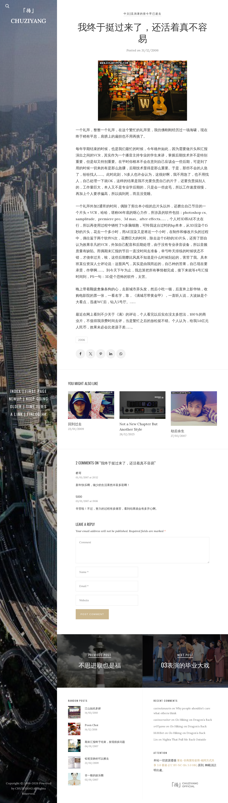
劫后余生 (178, 431)
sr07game (160, 730)
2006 (81, 340)
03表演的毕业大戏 (185, 668)
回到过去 (75, 424)
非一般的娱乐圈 (95, 779)
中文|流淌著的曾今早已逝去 (142, 13)
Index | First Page (28, 391)
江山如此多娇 (93, 712)
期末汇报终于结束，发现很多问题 (106, 745)
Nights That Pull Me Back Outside (185, 743)
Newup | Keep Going (28, 399)
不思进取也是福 (99, 668)
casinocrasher (163, 723)
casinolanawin (163, 712)
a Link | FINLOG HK (29, 414)
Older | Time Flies (28, 406)
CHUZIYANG (28, 21)
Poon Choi (92, 728)
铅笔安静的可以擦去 (97, 762)
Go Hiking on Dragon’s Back (195, 723)
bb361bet (159, 736)
